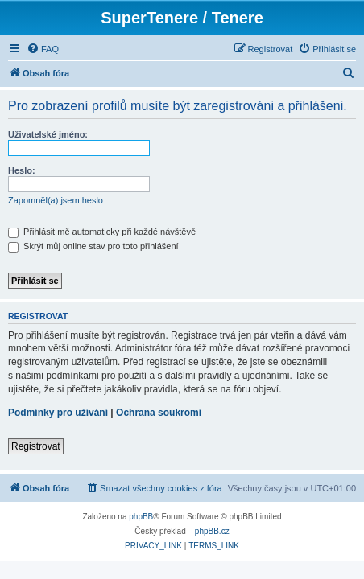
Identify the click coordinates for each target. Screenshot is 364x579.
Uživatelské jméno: (48, 134)
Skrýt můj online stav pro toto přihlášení (93, 246)
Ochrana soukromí (158, 412)
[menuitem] (43, 49)
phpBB (141, 516)
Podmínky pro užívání (58, 412)
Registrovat (35, 446)
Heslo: (21, 170)
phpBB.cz (212, 531)
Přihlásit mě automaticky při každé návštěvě (102, 231)
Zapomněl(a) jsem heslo (55, 200)
